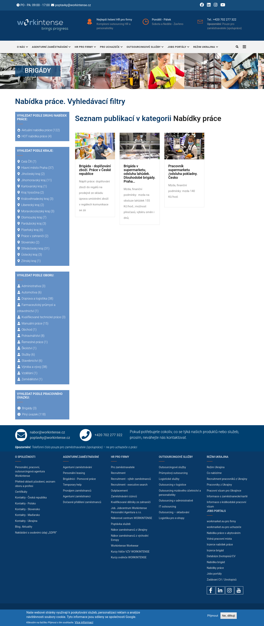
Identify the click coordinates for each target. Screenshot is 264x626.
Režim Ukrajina (205, 47)
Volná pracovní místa (219, 538)
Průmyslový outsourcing (173, 472)
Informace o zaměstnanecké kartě (227, 496)
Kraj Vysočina (30, 192)
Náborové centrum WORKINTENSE (131, 518)
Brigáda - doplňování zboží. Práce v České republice (95, 170)
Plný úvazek (30, 414)
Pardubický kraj (31, 223)
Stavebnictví (30, 360)
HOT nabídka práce (34, 136)
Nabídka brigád (216, 562)
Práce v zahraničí (32, 236)
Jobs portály (179, 47)
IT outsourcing (167, 506)
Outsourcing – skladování (174, 512)
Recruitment (118, 472)
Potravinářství (31, 336)
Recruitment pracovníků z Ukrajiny (227, 478)
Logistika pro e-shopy (171, 518)
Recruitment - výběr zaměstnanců (131, 478)
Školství (27, 348)
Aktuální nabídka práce (37, 130)
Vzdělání (27, 373)
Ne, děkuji (228, 615)
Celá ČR (26, 161)
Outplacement (119, 490)
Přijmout (212, 615)
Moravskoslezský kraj (35, 211)
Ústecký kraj (29, 254)
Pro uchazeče (111, 47)
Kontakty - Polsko (25, 503)
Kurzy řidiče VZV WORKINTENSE (130, 551)
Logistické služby (169, 478)
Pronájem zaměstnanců (77, 490)
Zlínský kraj (28, 261)
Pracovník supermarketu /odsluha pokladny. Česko (183, 172)
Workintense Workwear (124, 545)
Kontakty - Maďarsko (27, 514)
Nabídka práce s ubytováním (224, 533)
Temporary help (72, 484)
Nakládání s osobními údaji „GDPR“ (36, 532)
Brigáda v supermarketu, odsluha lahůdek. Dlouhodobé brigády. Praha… (139, 173)
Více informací (84, 622)
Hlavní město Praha (34, 168)
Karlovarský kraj (32, 186)
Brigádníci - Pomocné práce (79, 478)
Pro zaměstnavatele (123, 467)
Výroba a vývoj (31, 367)
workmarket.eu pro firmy (221, 521)
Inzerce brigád (215, 550)
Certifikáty (21, 491)
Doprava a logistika (34, 298)
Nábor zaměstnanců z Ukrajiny (129, 529)
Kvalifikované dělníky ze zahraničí (131, 502)
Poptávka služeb (121, 524)
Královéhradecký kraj (35, 199)
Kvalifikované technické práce (41, 317)
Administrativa (31, 286)
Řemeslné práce (32, 342)
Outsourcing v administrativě (176, 500)
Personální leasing (74, 472)
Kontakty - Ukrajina (26, 520)
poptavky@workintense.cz (73, 5)
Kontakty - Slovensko (27, 509)
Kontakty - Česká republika (31, 497)
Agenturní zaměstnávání (51, 47)
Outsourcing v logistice (172, 484)
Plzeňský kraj (30, 230)
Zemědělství (30, 379)
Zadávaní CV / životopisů (222, 579)
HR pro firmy (85, 47)
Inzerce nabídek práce (220, 544)
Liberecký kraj (30, 205)
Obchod (27, 329)
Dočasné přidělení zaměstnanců (82, 502)
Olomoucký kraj (31, 217)
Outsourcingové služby (145, 47)
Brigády (27, 408)
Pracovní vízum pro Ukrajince (224, 490)
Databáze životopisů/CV (221, 556)
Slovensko (28, 242)
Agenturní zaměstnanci (77, 496)
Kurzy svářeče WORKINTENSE (129, 557)
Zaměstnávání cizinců (124, 496)
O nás (22, 47)
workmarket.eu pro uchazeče (224, 527)
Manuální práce (32, 323)
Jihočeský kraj (30, 174)
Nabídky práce (197, 118)
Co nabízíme (214, 472)
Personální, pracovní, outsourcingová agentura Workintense (30, 471)
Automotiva (29, 292)
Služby (26, 354)
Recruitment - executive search (129, 484)
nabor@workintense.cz (47, 432)
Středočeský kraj (32, 248)
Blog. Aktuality (23, 526)
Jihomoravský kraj (33, 180)
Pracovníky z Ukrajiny (219, 484)
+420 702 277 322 (224, 19)
